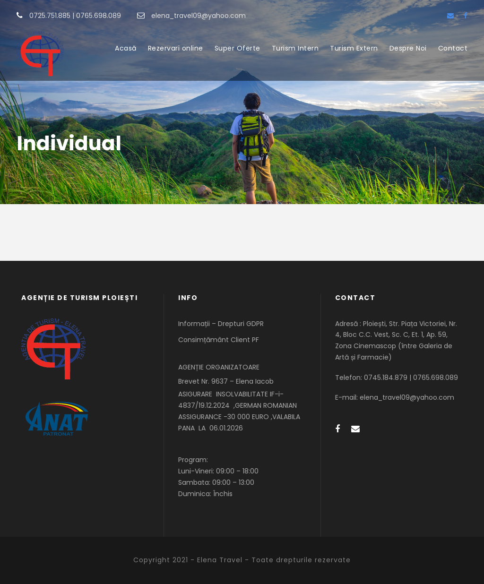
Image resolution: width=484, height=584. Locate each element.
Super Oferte (237, 48)
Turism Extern (354, 48)
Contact (453, 48)
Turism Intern (295, 48)
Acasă (126, 48)
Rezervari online (175, 48)
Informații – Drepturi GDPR (221, 323)
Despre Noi (408, 48)
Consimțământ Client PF (218, 339)
